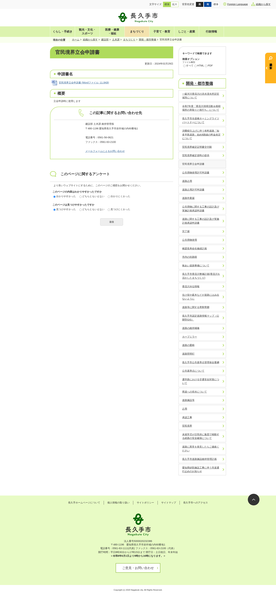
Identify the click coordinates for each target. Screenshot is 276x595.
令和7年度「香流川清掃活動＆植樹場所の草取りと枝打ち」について (201, 108)
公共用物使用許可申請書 (195, 172)
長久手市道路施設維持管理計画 (199, 459)
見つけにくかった (119, 209)
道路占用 (187, 181)
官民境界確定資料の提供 (195, 155)
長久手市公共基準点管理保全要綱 (200, 362)
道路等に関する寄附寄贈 (195, 307)
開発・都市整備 (147, 39)
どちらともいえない (91, 196)
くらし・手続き (62, 31)
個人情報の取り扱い (118, 502)
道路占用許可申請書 (193, 189)
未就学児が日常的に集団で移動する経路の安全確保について (200, 436)
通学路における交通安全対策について (200, 381)
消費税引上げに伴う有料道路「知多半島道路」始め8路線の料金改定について (201, 134)
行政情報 (211, 31)
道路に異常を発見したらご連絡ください (200, 448)
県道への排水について (194, 391)
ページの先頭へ (253, 499)
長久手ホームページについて (84, 502)
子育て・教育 (161, 31)
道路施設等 (188, 400)
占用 (184, 408)
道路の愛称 (188, 345)
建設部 (105, 39)
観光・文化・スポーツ (87, 31)
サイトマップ (168, 502)
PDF (209, 66)
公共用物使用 (189, 239)
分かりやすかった (64, 196)
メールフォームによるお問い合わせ (105, 151)
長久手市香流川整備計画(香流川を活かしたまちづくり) (201, 276)
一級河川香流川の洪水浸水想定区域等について (200, 95)
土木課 (116, 39)
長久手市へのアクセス (195, 502)
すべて (188, 66)
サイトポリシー (145, 502)
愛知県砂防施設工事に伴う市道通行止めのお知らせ (200, 469)
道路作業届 (188, 198)
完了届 (186, 231)
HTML (199, 66)
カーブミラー (189, 336)
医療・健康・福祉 (112, 31)
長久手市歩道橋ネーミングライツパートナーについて (200, 120)
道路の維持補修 (190, 328)
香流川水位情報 (190, 286)
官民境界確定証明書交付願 (197, 146)
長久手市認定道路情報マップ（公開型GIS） (200, 317)
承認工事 (187, 417)
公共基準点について (193, 370)
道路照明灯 (188, 353)
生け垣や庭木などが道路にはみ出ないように (200, 296)
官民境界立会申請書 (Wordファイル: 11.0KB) (84, 82)
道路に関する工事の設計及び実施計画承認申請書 (200, 221)
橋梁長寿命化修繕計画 (194, 248)
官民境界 (187, 425)
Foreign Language (235, 4)
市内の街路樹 (189, 257)
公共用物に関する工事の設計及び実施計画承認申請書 (200, 208)
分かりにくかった (119, 196)
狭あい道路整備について (195, 265)
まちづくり (137, 31)
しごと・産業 (186, 31)
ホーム (75, 39)
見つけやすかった (64, 209)
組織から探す (261, 4)
